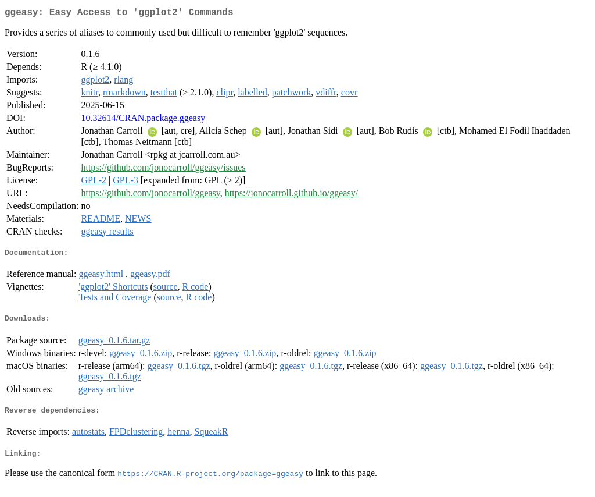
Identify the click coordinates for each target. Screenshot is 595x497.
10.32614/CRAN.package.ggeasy (143, 120)
